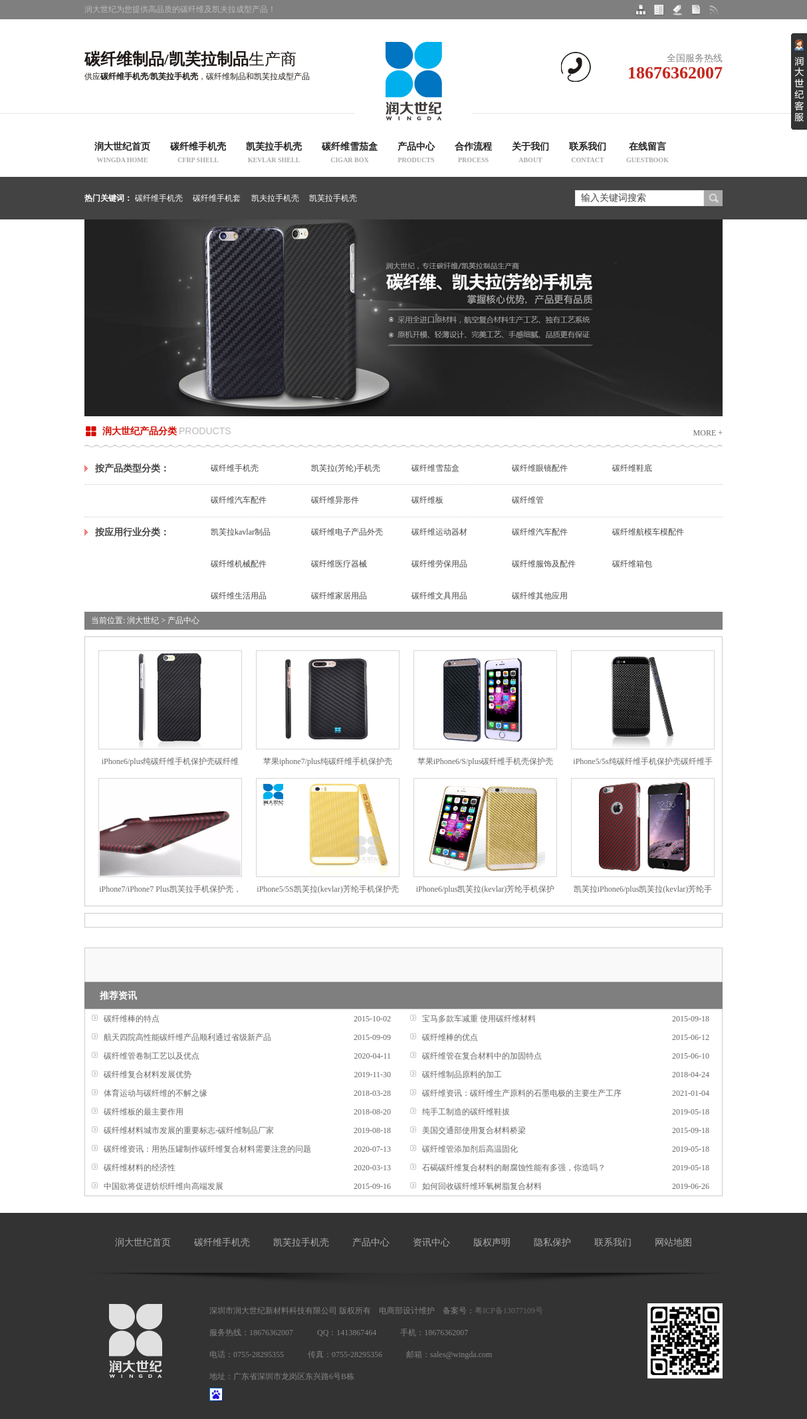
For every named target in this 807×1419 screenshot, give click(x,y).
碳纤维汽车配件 (239, 500)
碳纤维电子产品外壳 (347, 532)
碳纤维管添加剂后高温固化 (470, 1149)
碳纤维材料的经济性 (139, 1167)
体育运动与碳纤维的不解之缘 (155, 1093)
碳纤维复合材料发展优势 (147, 1074)
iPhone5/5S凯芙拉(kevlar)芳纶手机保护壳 (327, 889)
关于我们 (530, 154)
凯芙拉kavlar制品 (241, 532)
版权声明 (492, 1242)
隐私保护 (552, 1242)
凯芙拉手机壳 (274, 154)
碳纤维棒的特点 (132, 1018)
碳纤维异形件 (335, 500)
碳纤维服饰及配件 (544, 564)
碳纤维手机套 (217, 198)
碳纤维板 (427, 500)
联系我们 (587, 154)
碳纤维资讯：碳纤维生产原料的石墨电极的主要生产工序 (522, 1093)
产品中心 (416, 154)
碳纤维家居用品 (339, 595)
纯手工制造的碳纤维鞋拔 (466, 1111)
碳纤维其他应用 (540, 595)
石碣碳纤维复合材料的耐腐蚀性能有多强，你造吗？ (514, 1167)
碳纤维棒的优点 (450, 1037)
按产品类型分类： (132, 468)
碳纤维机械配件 (239, 564)
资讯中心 (431, 1242)
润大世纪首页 (122, 154)
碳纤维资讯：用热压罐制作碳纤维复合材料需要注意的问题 (207, 1149)
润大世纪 (143, 620)
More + (708, 433)
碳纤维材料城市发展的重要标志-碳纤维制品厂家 (189, 1130)
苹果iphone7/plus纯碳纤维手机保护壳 (327, 761)
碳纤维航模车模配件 (648, 532)
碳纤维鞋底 (632, 468)
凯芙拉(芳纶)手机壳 (345, 468)
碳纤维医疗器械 (339, 564)
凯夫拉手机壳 (275, 198)
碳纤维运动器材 (439, 532)
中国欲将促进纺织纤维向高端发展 (163, 1186)
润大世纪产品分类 (139, 431)
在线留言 (647, 154)
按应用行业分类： (132, 532)
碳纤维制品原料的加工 (462, 1074)
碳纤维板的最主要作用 (143, 1111)
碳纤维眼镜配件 (540, 468)
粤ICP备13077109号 (509, 1310)
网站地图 (673, 1242)
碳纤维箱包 (632, 564)
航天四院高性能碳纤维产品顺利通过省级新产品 (187, 1037)
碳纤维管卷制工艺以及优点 (151, 1056)
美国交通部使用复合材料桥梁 (474, 1130)
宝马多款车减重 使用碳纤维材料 (479, 1018)
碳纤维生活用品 (239, 595)
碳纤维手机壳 (198, 154)
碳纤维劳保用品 (439, 564)
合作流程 (473, 154)
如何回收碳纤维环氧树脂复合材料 (482, 1186)
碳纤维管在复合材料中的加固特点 (482, 1056)
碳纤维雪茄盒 (350, 154)
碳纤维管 (528, 500)
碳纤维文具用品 (439, 595)
